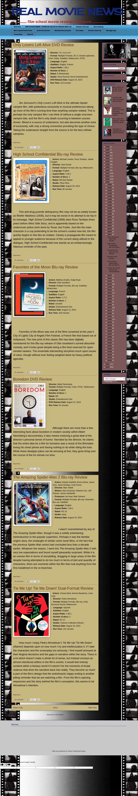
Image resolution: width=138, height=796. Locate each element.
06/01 (110, 302)
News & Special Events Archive (23, 31)
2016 (108, 176)
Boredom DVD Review (32, 379)
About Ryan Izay (111, 31)
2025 (108, 150)
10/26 (110, 205)
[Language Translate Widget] (114, 378)
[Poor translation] (7, 765)
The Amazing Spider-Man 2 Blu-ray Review (50, 477)
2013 (108, 364)
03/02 (110, 340)
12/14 (110, 190)
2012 (108, 367)
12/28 (110, 184)
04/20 (110, 319)
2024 (108, 152)
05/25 (110, 305)
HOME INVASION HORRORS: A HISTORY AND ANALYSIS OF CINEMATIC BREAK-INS (48, 27)
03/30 (110, 328)
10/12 (110, 211)
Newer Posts (18, 708)
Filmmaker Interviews (82, 27)
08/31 (110, 228)
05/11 (110, 310)
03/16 (110, 334)
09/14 (110, 223)
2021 (108, 161)
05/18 (110, 307)
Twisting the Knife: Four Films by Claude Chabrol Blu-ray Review (118, 111)
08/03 (110, 278)
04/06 (110, 325)
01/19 (110, 357)
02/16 (110, 346)
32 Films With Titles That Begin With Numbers (118, 99)
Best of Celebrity (98, 27)
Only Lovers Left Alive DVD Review (43, 45)
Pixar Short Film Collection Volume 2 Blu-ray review (119, 120)
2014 (108, 182)
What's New (17, 27)
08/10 (110, 275)
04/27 (110, 316)
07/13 (110, 284)
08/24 (110, 231)
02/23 (110, 343)
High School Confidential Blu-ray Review (48, 154)
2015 (108, 179)
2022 (108, 158)
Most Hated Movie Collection (63, 31)
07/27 (110, 281)
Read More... (17, 142)
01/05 (110, 360)
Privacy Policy (18, 34)
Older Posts (92, 708)
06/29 (110, 290)
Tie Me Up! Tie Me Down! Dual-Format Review (53, 588)
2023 (108, 155)
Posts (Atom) (59, 714)
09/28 (110, 217)
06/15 (110, 296)
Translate (118, 381)
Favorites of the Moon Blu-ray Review (45, 267)
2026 (108, 147)
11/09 (110, 199)
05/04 (110, 313)
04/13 (110, 322)
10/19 (110, 208)
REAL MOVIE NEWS (66, 12)
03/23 (110, 331)
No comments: (19, 147)
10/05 (110, 214)
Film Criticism (79, 31)
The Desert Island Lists (94, 31)
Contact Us (30, 34)
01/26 (110, 354)
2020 (108, 164)
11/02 (110, 202)
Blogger (83, 751)
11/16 (110, 196)
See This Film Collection (43, 31)
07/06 (110, 287)
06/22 (110, 293)
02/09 (110, 349)
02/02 (110, 351)
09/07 (110, 225)
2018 (108, 170)
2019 (108, 167)
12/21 (110, 187)
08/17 (110, 234)
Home (55, 708)
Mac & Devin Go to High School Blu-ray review (118, 89)
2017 (108, 173)
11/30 (110, 193)
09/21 (110, 220)
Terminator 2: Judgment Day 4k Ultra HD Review (118, 131)
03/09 (110, 337)
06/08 (110, 299)
